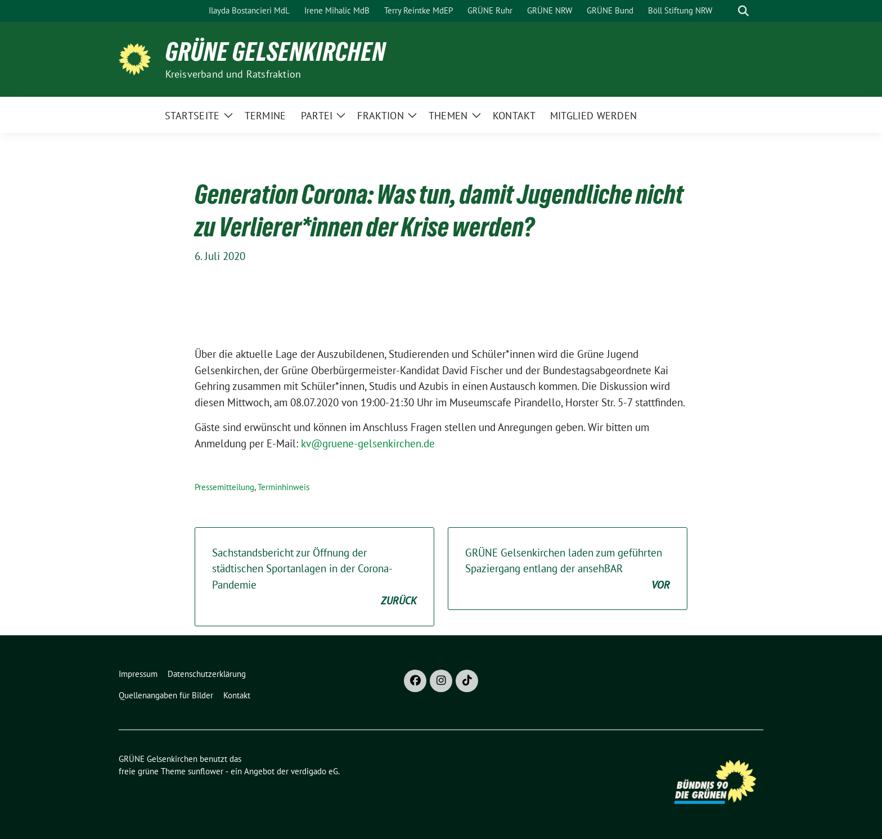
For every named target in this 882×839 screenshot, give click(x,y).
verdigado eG (314, 771)
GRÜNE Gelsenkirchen (275, 51)
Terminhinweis (283, 487)
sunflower (205, 771)
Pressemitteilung (224, 487)
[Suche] (727, 11)
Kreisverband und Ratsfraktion (233, 74)
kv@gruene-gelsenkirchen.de (368, 443)
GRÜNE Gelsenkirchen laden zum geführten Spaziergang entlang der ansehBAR (567, 569)
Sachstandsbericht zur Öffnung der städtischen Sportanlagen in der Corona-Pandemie (314, 577)
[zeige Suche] (743, 11)
